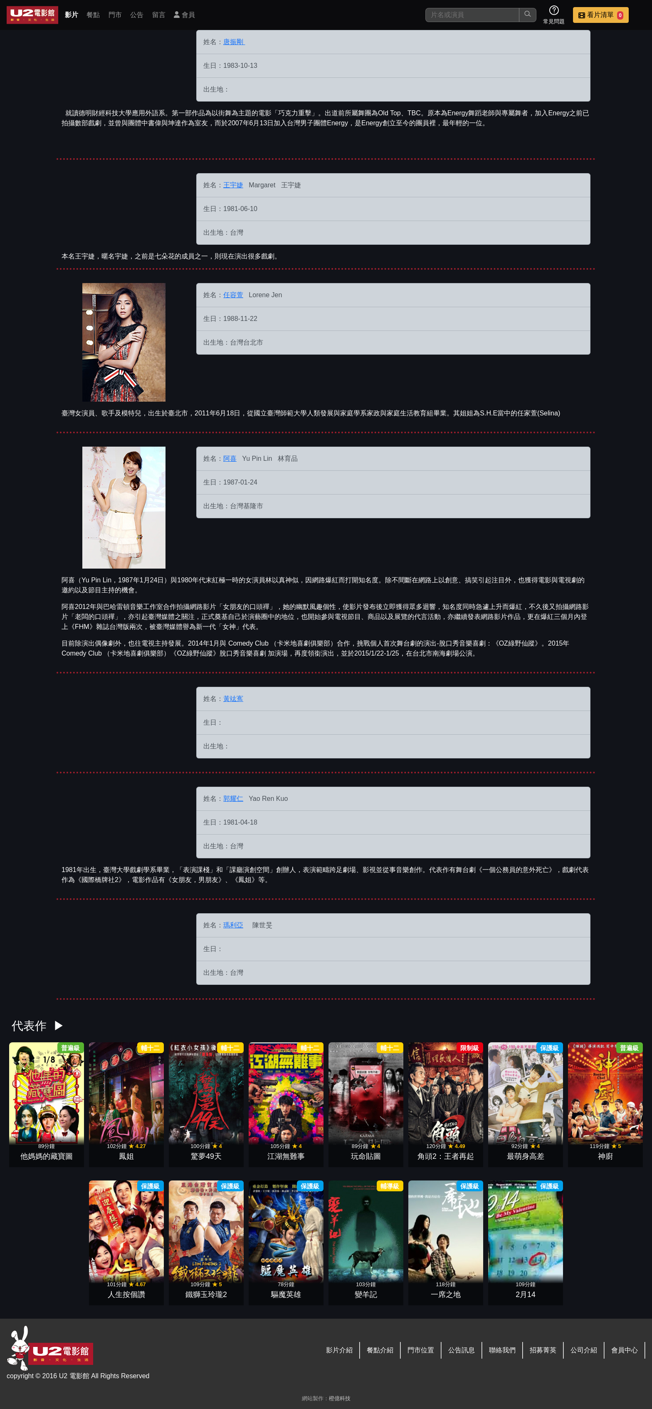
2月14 (525, 1294)
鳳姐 (126, 1156)
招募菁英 (543, 1350)
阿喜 (230, 458)
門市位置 (421, 1350)
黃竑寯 (233, 698)
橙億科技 (340, 1398)
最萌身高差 (525, 1156)
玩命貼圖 (366, 1156)
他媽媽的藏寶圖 (46, 1156)
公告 (136, 14)
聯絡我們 (502, 1350)
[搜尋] (472, 15)
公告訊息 (461, 1350)
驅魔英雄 (286, 1294)
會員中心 (624, 1350)
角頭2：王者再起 (445, 1156)
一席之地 (446, 1294)
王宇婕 (233, 185)
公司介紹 (583, 1350)
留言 (158, 14)
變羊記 (366, 1294)
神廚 (605, 1156)
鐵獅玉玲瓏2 (206, 1294)
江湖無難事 (286, 1156)
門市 (115, 14)
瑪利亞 (233, 925)
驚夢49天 (206, 1156)
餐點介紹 (380, 1350)
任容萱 (233, 294)
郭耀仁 (233, 798)
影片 (71, 14)
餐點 (93, 14)
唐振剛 (234, 41)
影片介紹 (339, 1350)
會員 (184, 14)
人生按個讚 (126, 1294)
